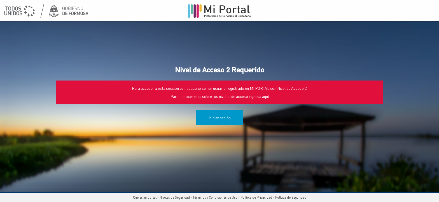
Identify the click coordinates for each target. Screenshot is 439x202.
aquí (265, 96)
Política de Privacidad (256, 197)
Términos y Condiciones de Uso (215, 197)
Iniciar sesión (220, 117)
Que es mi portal (145, 197)
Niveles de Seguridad (175, 197)
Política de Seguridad (290, 197)
